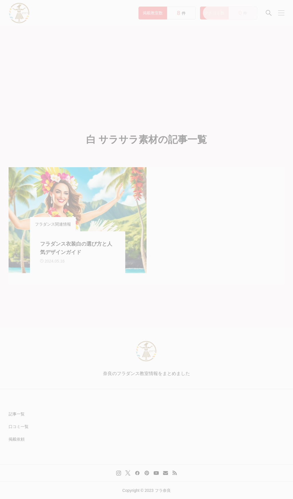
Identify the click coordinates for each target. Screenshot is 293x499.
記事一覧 (17, 414)
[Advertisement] (146, 69)
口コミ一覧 (19, 426)
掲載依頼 (17, 439)
